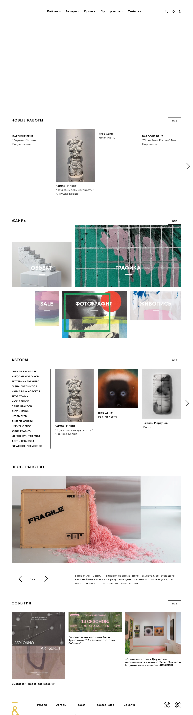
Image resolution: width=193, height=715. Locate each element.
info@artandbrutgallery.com (53, 710)
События (134, 11)
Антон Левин (20, 411)
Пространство (112, 11)
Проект (89, 11)
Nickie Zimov (20, 401)
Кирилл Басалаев (24, 371)
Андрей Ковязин (23, 421)
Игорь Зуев (19, 416)
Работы (42, 695)
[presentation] (188, 166)
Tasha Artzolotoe (24, 386)
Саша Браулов (22, 406)
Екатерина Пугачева (26, 381)
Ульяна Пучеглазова (26, 436)
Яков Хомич (20, 396)
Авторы (61, 695)
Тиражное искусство (27, 446)
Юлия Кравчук (21, 431)
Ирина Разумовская (26, 391)
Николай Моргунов (25, 376)
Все (174, 120)
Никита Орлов (21, 426)
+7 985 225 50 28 (99, 706)
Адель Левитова (23, 441)
